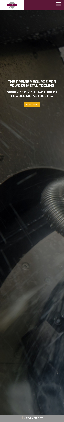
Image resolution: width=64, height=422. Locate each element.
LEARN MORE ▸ (32, 104)
